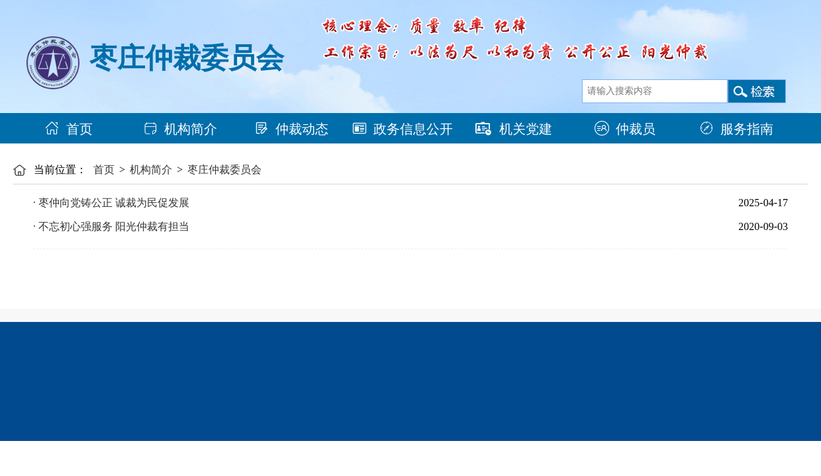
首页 (69, 129)
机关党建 (513, 129)
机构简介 (180, 129)
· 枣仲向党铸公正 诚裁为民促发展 (111, 202)
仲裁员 (625, 129)
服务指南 (736, 129)
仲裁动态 (291, 129)
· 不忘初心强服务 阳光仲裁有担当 (111, 226)
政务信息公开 (402, 129)
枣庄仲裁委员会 (224, 169)
